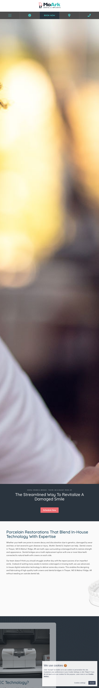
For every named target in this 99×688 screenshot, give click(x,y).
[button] (49, 510)
